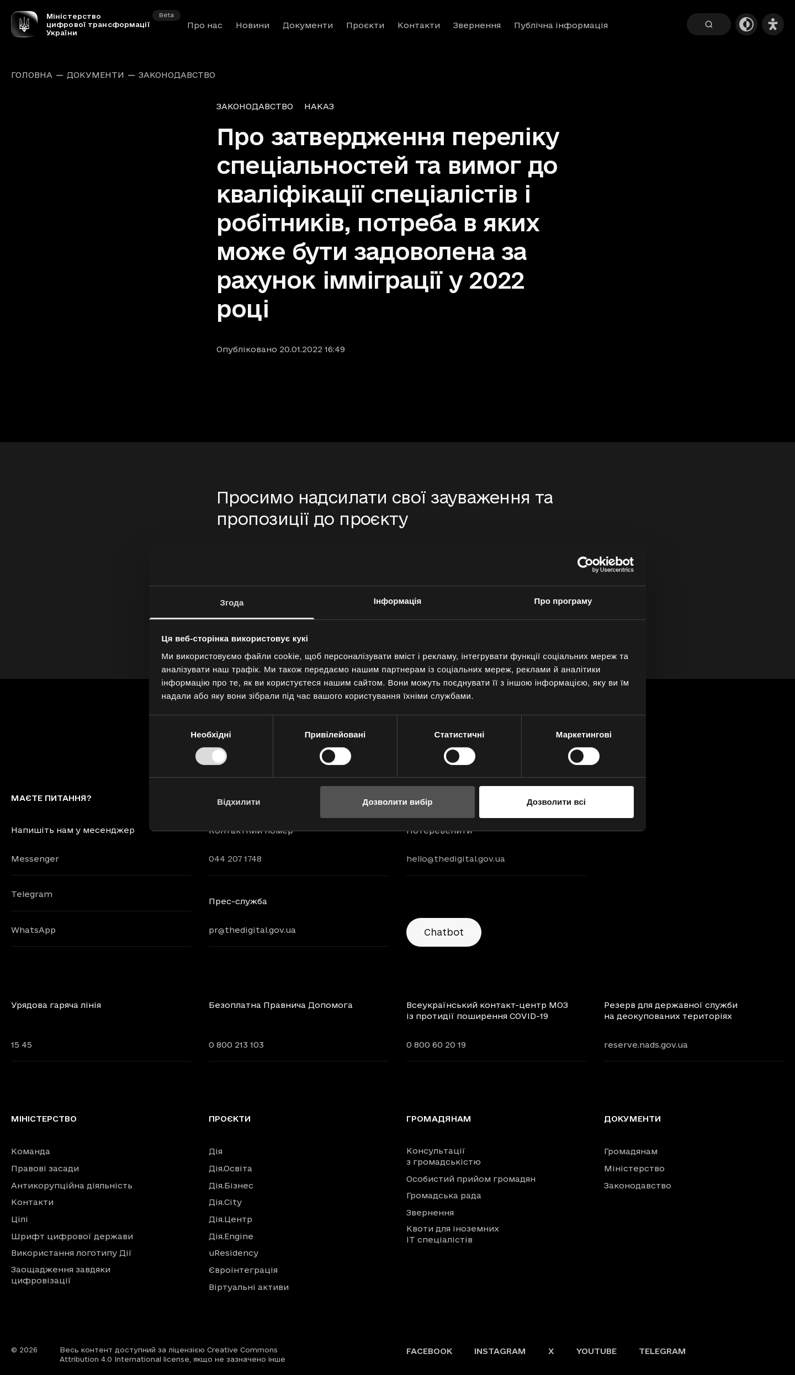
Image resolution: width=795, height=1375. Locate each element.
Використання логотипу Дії (71, 1252)
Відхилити (238, 801)
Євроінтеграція (243, 1270)
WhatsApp (33, 930)
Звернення (477, 25)
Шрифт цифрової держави (72, 1236)
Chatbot (444, 932)
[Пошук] (709, 24)
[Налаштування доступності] (773, 24)
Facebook (429, 1351)
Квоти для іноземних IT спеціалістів (452, 1234)
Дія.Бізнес (231, 1185)
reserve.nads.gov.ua (646, 1044)
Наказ (319, 106)
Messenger (35, 858)
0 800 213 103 (236, 1044)
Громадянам (438, 1118)
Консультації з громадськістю (443, 1156)
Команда (30, 1151)
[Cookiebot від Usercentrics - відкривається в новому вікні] (585, 564)
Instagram (500, 1351)
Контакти (419, 25)
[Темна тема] (746, 24)
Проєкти (365, 25)
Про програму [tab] (563, 600)
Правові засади (45, 1168)
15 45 (21, 1044)
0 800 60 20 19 (436, 1044)
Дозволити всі (556, 801)
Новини (252, 25)
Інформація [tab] (398, 600)
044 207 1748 (235, 858)
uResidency (233, 1252)
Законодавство (177, 75)
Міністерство (44, 1118)
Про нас (204, 25)
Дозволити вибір (397, 801)
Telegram (31, 894)
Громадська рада (443, 1195)
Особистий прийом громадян (471, 1178)
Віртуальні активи (249, 1287)
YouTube (596, 1351)
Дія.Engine (231, 1236)
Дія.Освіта (230, 1168)
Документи (308, 25)
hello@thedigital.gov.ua (455, 858)
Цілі (19, 1219)
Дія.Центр (230, 1219)
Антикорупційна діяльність (71, 1185)
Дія (215, 1151)
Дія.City (225, 1202)
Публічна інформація (561, 25)
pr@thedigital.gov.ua (252, 930)
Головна (31, 75)
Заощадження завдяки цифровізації (60, 1275)
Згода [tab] (232, 602)
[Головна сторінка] (28, 24)
